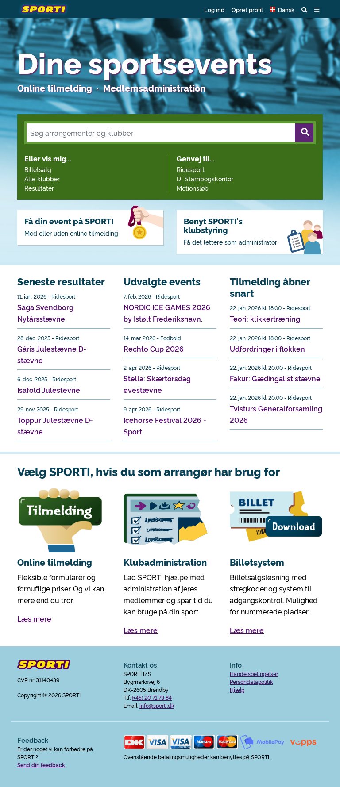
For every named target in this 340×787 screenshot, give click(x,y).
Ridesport (191, 169)
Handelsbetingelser (254, 673)
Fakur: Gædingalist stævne (275, 378)
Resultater (39, 188)
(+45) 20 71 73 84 (152, 697)
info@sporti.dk (156, 705)
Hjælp (237, 689)
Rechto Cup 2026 (154, 348)
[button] (282, 9)
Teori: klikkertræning (265, 318)
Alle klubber (42, 178)
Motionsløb (193, 188)
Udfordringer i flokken (267, 348)
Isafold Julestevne (48, 390)
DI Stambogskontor (205, 178)
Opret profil (247, 9)
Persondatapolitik (251, 681)
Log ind (214, 9)
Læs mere (34, 618)
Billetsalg (37, 169)
